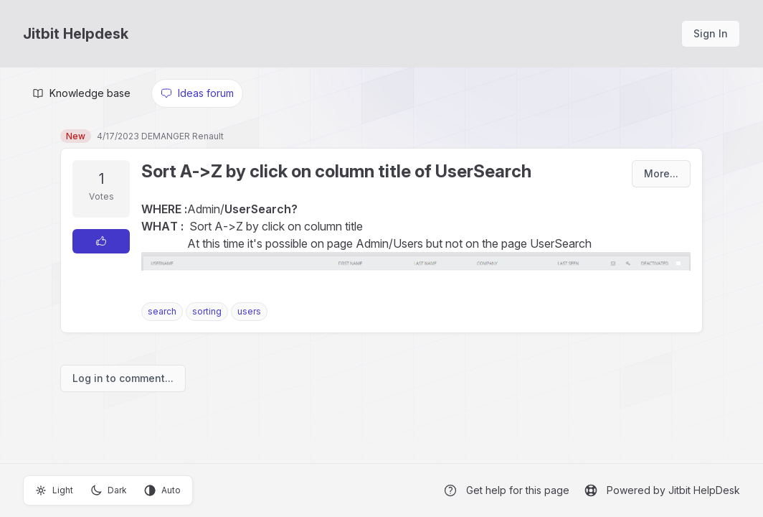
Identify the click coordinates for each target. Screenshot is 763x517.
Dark (108, 490)
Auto (162, 490)
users (249, 311)
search (162, 311)
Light (54, 490)
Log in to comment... (123, 378)
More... (661, 173)
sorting (207, 311)
